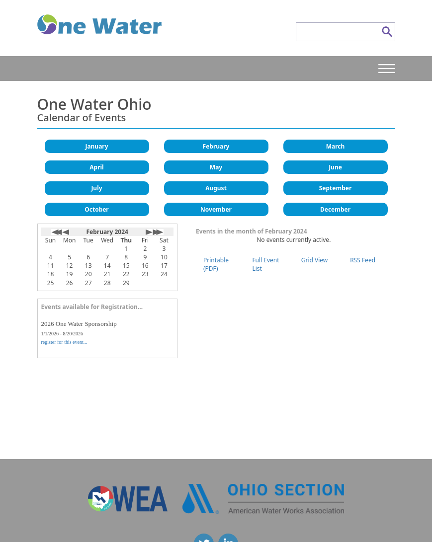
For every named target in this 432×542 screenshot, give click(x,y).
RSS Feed (362, 260)
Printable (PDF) (216, 264)
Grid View (314, 260)
